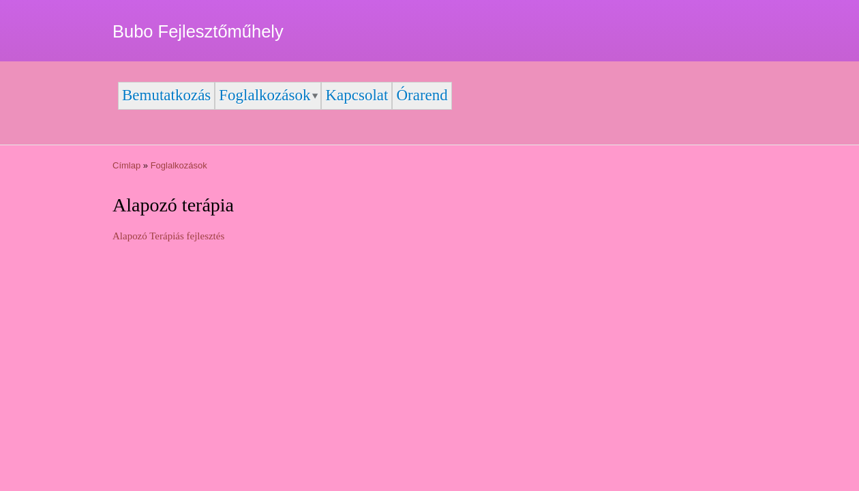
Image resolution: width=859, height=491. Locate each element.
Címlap (126, 165)
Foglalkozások (264, 95)
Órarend (421, 95)
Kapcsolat (356, 95)
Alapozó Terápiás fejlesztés (168, 235)
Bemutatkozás (166, 95)
